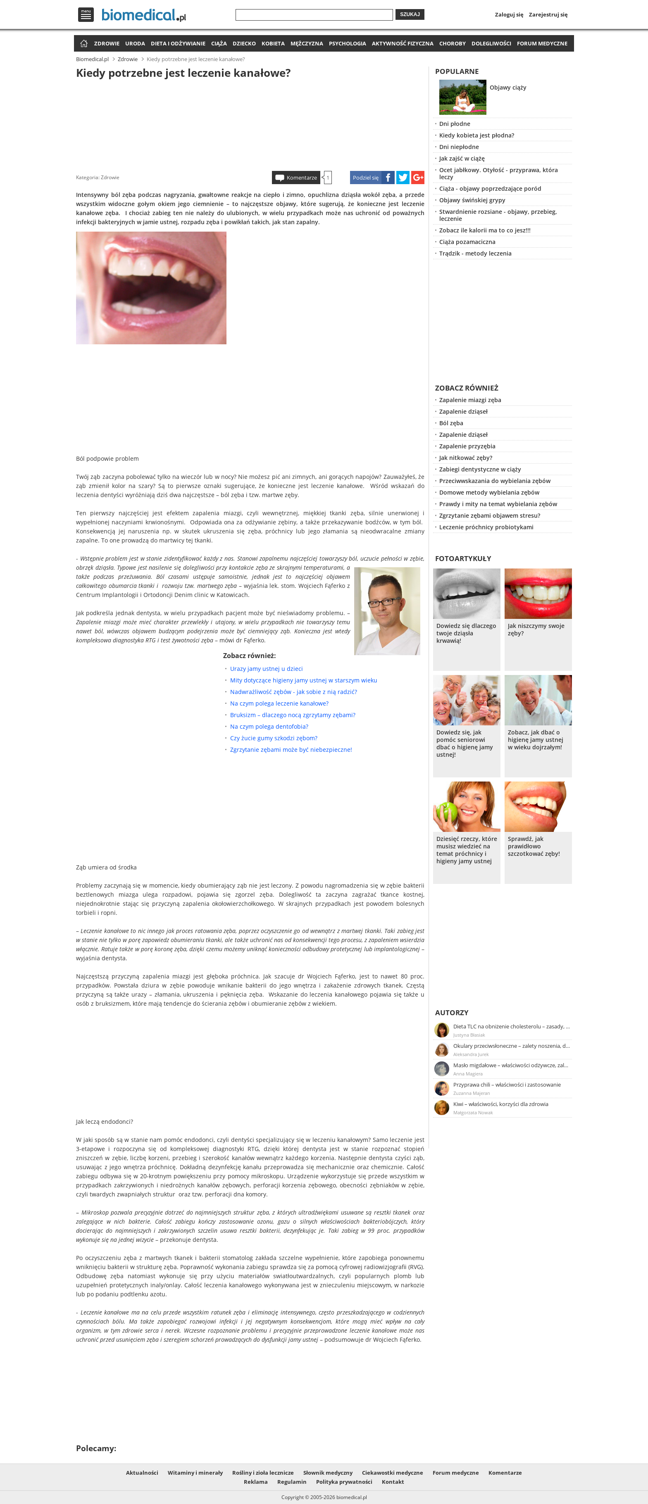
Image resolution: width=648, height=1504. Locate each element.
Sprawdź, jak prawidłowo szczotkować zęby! (534, 846)
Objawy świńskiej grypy (472, 200)
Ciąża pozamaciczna (467, 242)
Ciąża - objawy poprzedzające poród (490, 188)
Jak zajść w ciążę (462, 158)
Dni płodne (454, 124)
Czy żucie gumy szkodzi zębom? (273, 738)
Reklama (256, 1481)
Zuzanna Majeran (471, 1093)
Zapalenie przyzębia (467, 446)
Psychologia (347, 43)
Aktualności (142, 1472)
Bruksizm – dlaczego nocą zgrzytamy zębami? (292, 715)
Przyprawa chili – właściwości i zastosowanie (507, 1084)
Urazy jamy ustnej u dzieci (266, 669)
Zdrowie (106, 43)
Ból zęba (451, 423)
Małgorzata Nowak (473, 1112)
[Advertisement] (250, 123)
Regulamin (292, 1481)
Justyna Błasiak (469, 1035)
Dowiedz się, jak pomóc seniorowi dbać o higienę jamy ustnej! (464, 743)
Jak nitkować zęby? (465, 458)
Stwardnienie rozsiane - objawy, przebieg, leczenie (498, 215)
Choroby (452, 43)
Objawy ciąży (508, 87)
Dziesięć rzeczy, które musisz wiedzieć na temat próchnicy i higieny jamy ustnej (466, 850)
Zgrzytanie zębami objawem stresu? (489, 515)
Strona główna (83, 44)
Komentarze (302, 177)
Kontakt (393, 1481)
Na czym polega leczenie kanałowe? (279, 703)
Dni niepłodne (459, 147)
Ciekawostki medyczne (392, 1472)
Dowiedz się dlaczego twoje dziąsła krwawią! (466, 633)
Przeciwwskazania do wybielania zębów (494, 481)
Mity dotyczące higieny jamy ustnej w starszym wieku (303, 680)
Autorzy (452, 1012)
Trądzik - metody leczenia (475, 253)
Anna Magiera (468, 1074)
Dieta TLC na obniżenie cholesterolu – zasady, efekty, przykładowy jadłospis (512, 1026)
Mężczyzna (307, 43)
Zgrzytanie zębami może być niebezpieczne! (291, 749)
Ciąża (219, 43)
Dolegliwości (491, 43)
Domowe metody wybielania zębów (489, 492)
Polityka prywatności (344, 1481)
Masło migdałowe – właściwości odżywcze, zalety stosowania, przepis (512, 1065)
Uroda (135, 43)
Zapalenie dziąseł (463, 411)
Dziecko (244, 43)
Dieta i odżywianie (178, 43)
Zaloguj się (509, 14)
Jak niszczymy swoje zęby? (536, 629)
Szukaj (410, 14)
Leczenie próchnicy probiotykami (486, 527)
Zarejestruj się (548, 14)
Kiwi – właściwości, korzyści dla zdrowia (500, 1104)
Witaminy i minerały (195, 1472)
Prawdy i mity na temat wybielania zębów (498, 504)
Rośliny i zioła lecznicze (263, 1472)
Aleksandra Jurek (471, 1054)
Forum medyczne (542, 43)
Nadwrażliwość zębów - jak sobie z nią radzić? (293, 692)
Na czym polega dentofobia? (269, 726)
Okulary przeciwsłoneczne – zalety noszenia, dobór (512, 1045)
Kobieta (273, 43)
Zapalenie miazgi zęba (470, 400)
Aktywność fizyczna (403, 43)
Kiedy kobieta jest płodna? (476, 135)
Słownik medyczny (328, 1472)
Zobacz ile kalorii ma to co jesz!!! (485, 230)
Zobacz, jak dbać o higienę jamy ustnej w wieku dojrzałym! (535, 740)
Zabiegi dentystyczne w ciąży (480, 469)
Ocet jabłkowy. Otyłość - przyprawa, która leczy (498, 173)
